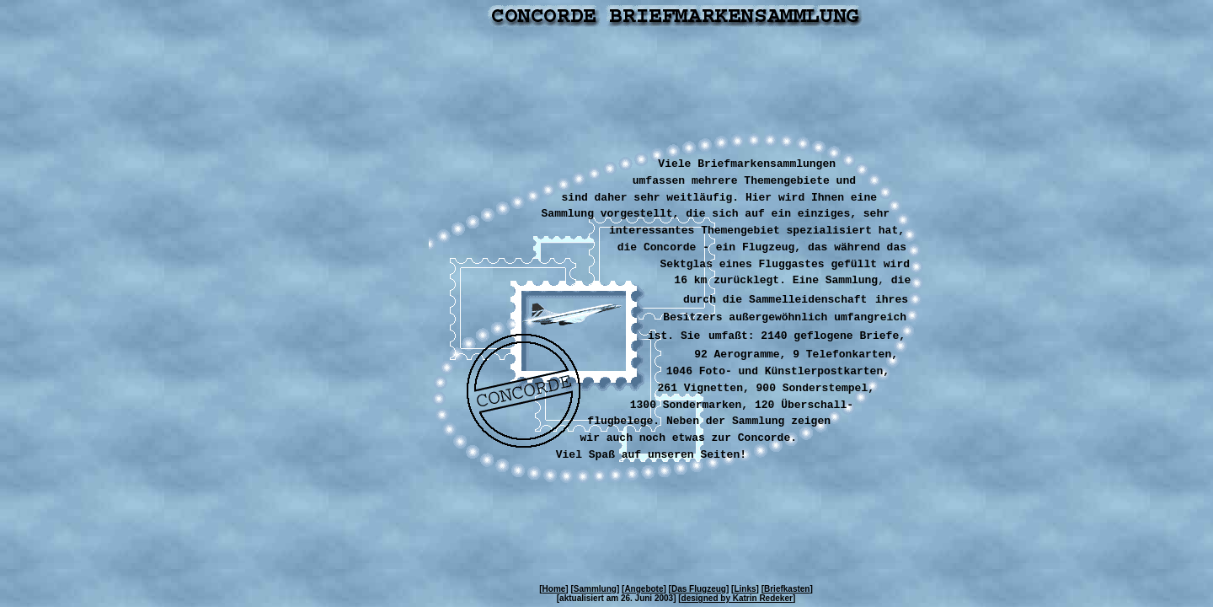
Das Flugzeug (698, 589)
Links (745, 589)
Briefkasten (787, 589)
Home (554, 589)
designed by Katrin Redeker (737, 598)
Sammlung (595, 589)
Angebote (643, 589)
